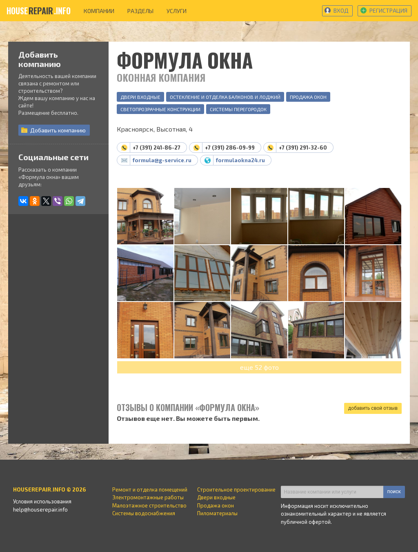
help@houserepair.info (40, 509)
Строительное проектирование (236, 489)
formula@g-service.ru (162, 160)
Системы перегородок (238, 109)
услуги (177, 10)
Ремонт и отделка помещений (149, 489)
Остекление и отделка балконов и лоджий (225, 97)
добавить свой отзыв (373, 408)
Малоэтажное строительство (149, 505)
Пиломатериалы (217, 513)
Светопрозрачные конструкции (160, 109)
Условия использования (42, 501)
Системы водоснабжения (143, 513)
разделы (140, 10)
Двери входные (140, 97)
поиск (394, 491)
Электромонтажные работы (148, 497)
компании (99, 10)
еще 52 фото (259, 367)
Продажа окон (308, 97)
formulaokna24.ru (240, 160)
